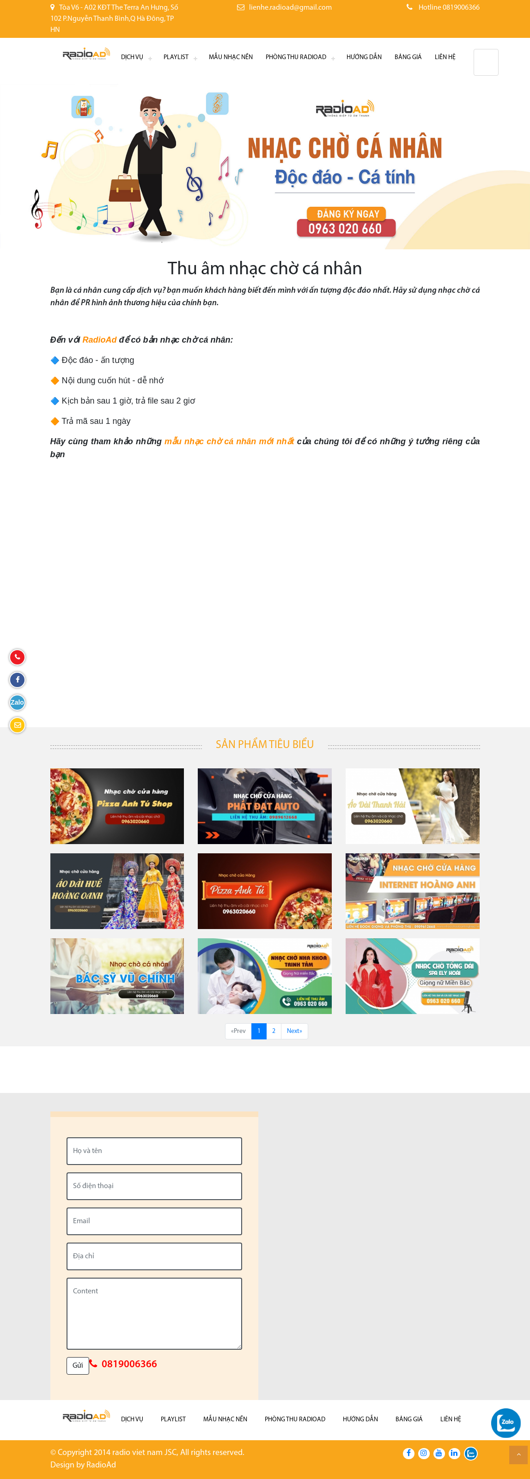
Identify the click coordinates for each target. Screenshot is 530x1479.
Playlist (176, 57)
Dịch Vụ (132, 57)
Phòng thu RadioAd (296, 57)
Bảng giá (408, 57)
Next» (294, 1031)
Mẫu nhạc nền (231, 57)
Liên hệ (445, 57)
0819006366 (129, 1364)
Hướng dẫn (364, 57)
